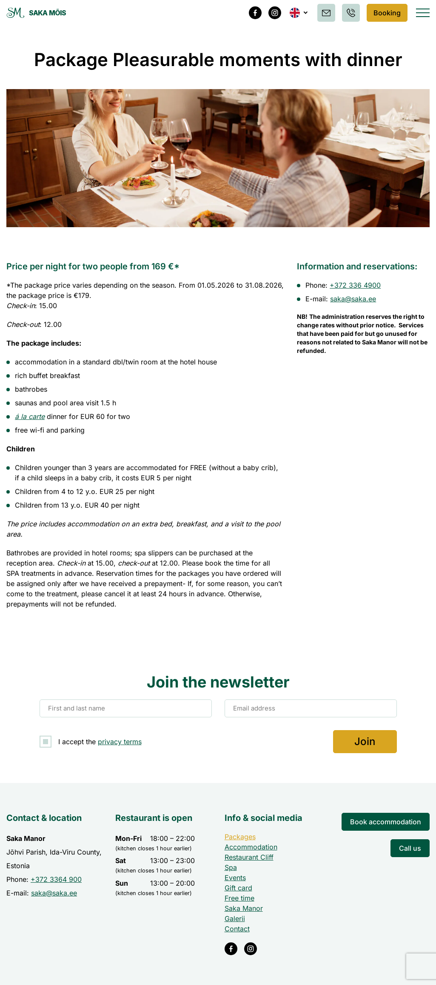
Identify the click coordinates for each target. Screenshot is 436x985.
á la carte (30, 416)
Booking (385, 13)
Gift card (238, 888)
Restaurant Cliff (249, 857)
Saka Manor (244, 908)
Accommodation (251, 847)
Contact (237, 928)
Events (235, 877)
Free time (239, 898)
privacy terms (120, 741)
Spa (231, 867)
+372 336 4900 (355, 285)
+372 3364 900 (56, 879)
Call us (410, 848)
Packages (240, 836)
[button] (295, 13)
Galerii (235, 918)
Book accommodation (385, 821)
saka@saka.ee (353, 299)
